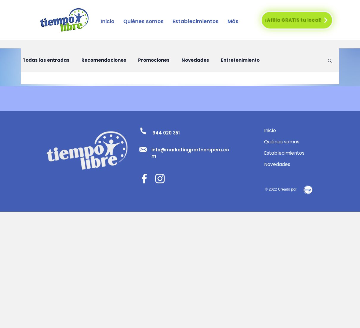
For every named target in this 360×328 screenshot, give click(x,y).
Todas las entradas (46, 60)
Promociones (154, 60)
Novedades (195, 60)
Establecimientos (284, 153)
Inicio (270, 130)
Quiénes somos (281, 141)
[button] (195, 21)
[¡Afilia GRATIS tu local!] (296, 20)
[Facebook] (144, 178)
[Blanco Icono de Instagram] (160, 178)
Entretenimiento (240, 60)
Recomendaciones (103, 60)
